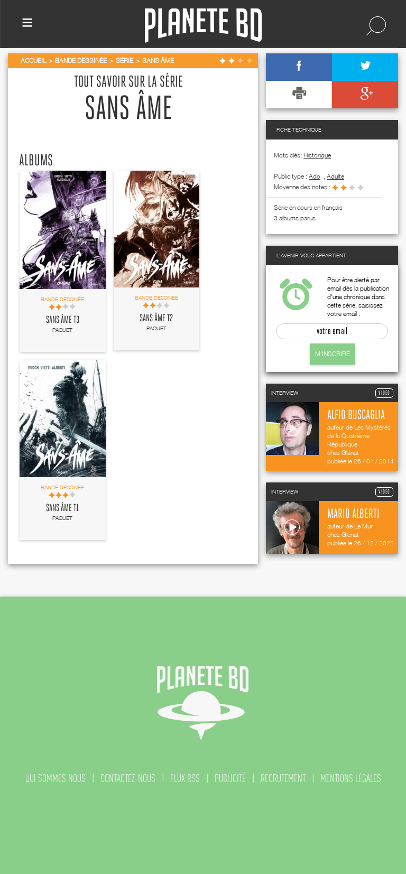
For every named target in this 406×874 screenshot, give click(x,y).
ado (314, 176)
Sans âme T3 (62, 320)
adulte (335, 176)
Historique (317, 155)
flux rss (185, 778)
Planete (203, 25)
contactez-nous (127, 778)
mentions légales (350, 778)
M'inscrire (332, 354)
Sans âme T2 (156, 318)
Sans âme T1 (62, 508)
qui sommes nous (55, 778)
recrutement (283, 778)
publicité (230, 778)
